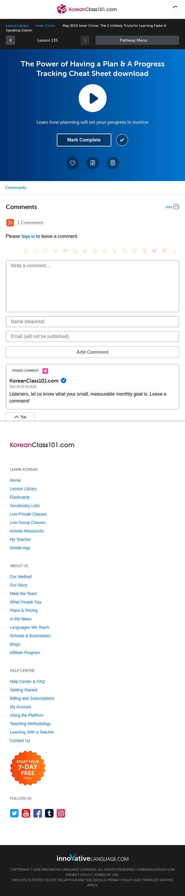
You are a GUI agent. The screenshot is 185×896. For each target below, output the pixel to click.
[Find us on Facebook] (37, 813)
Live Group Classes (27, 522)
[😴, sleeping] (135, 251)
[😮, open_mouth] (144, 251)
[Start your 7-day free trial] (28, 768)
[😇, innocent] (125, 251)
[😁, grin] (45, 251)
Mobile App (20, 548)
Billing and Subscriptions (32, 698)
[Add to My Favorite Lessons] (72, 163)
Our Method (20, 576)
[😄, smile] (26, 251)
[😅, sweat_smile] (95, 251)
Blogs (15, 644)
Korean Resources (27, 531)
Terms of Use (106, 874)
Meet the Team (23, 593)
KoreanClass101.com (156, 869)
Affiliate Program (25, 652)
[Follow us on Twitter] (14, 813)
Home (15, 480)
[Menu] (9, 9)
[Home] (87, 13)
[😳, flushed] (35, 251)
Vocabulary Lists (25, 505)
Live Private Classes (28, 514)
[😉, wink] (105, 251)
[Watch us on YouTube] (26, 813)
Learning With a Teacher (32, 732)
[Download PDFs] (112, 163)
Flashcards (20, 497)
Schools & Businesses (30, 635)
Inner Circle (45, 26)
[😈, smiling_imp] (154, 251)
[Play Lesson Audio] (93, 98)
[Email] (92, 336)
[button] (176, 9)
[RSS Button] (10, 222)
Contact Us (20, 740)
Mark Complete (84, 139)
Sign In (28, 236)
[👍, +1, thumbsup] (174, 251)
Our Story (18, 585)
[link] (10, 40)
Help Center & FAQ (27, 681)
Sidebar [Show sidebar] (137, 40)
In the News (20, 619)
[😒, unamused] (55, 251)
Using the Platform (26, 715)
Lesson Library (17, 26)
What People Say (25, 602)
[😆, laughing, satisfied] (85, 251)
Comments (15, 187)
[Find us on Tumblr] (49, 813)
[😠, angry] (75, 251)
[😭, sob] (115, 251)
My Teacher (20, 539)
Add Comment (92, 352)
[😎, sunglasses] (65, 251)
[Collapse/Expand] (92, 207)
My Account (20, 706)
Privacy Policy (79, 874)
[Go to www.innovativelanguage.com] (92, 857)
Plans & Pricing (24, 610)
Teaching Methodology (30, 723)
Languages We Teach (29, 627)
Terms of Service (158, 880)
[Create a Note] (92, 163)
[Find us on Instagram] (61, 813)
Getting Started (23, 690)
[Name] (92, 321)
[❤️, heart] (164, 251)
